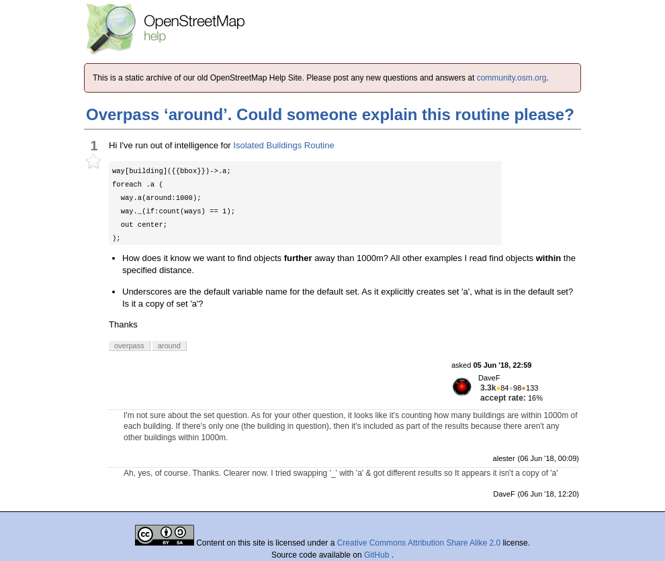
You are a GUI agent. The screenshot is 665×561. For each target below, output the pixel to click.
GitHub (378, 555)
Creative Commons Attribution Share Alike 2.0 (418, 543)
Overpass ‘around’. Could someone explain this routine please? (330, 114)
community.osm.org (512, 78)
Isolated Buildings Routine (283, 145)
